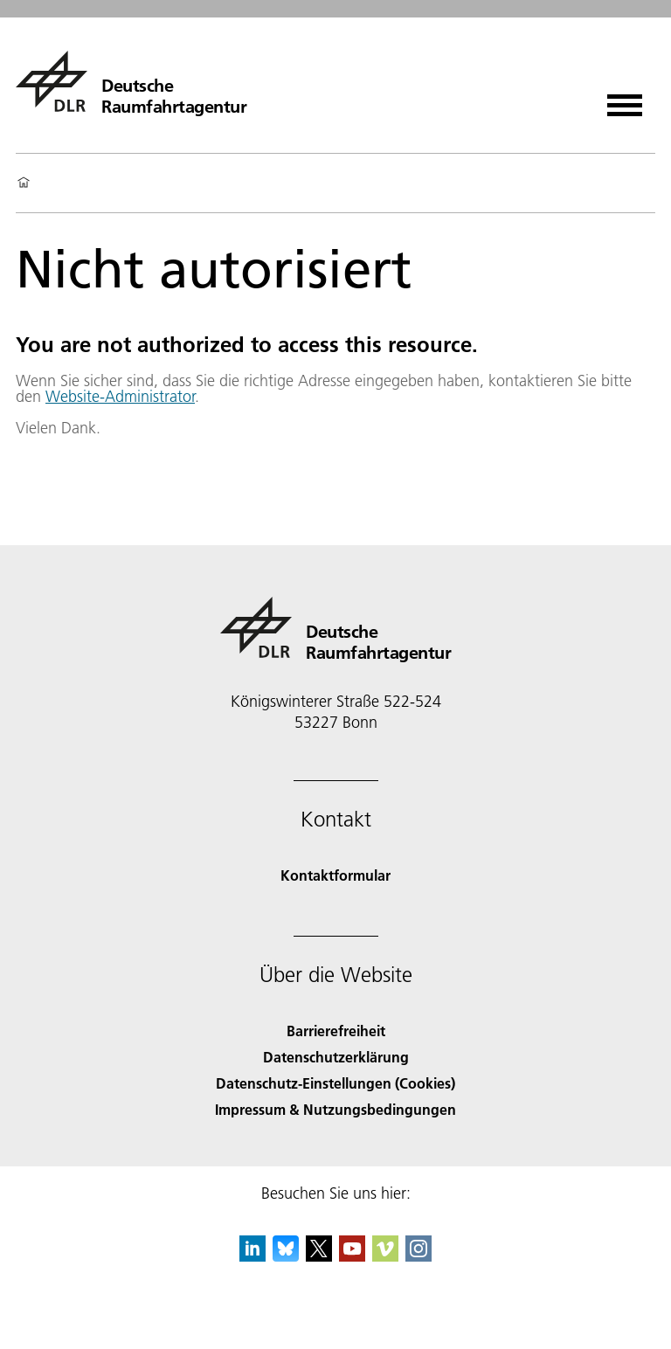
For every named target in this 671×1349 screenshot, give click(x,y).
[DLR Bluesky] (286, 1256)
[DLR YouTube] (352, 1256)
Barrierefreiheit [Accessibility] (336, 1030)
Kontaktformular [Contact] (335, 875)
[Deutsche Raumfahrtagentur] (131, 81)
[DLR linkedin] (252, 1256)
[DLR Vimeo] (385, 1256)
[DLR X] (319, 1256)
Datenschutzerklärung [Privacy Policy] (336, 1057)
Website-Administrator (120, 396)
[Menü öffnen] (624, 99)
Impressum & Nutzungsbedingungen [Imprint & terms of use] (335, 1109)
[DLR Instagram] (418, 1256)
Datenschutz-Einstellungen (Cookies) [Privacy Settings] (335, 1083)
